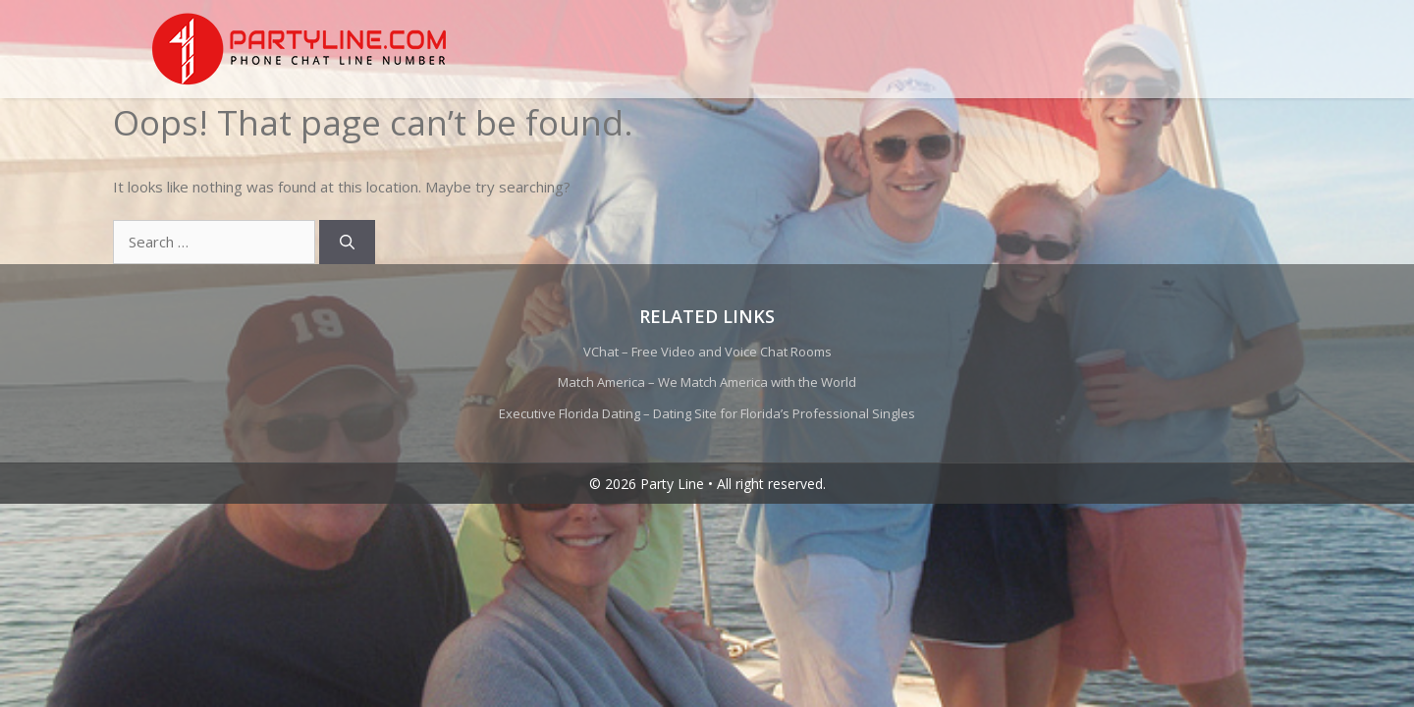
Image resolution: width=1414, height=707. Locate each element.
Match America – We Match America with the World (707, 382)
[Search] (347, 242)
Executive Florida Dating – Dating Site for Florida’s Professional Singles (707, 413)
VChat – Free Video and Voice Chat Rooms (707, 351)
